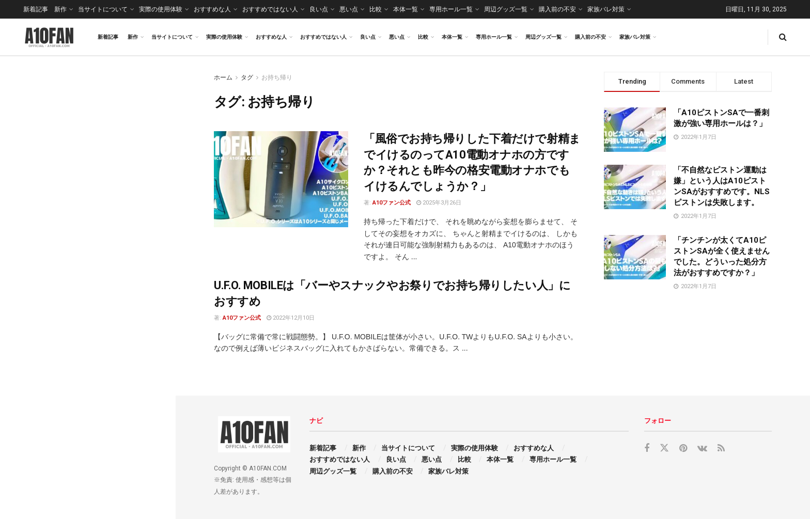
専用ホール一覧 (451, 9)
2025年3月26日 (438, 202)
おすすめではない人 (270, 9)
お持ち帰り (276, 77)
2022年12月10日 (291, 317)
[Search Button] (783, 37)
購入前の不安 (557, 9)
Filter (151, 66)
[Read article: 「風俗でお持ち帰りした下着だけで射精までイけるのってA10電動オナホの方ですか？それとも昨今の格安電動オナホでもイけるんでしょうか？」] (281, 179)
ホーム (223, 77)
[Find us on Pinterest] (683, 448)
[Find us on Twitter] (664, 448)
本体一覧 (405, 9)
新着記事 (35, 9)
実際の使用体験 (160, 9)
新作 (60, 9)
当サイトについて (103, 9)
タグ (247, 77)
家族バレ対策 (606, 9)
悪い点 (348, 9)
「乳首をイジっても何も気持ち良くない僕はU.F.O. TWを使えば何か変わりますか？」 (108, 261)
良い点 (318, 9)
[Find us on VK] (702, 448)
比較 (375, 9)
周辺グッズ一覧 (505, 9)
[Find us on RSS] (721, 448)
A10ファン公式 (391, 202)
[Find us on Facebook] (646, 448)
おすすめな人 (212, 9)
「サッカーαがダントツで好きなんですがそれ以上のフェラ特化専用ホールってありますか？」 (110, 387)
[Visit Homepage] (49, 37)
